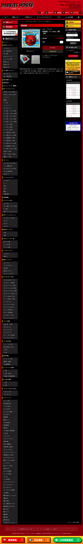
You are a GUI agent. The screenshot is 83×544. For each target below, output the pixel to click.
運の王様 (5, 268)
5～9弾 (5, 352)
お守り (5, 188)
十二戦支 (5, 433)
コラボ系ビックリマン (8, 70)
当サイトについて (11, 529)
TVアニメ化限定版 (8, 312)
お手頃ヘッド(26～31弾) (9, 94)
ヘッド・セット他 (7, 358)
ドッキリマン (6, 463)
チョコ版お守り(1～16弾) (9, 135)
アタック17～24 (7, 332)
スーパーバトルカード (8, 337)
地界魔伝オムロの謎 (8, 455)
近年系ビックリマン (8, 45)
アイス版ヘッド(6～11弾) (9, 119)
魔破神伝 (5, 514)
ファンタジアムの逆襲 (8, 490)
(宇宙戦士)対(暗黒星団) (9, 376)
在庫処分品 (6, 82)
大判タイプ (6, 174)
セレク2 (5, 223)
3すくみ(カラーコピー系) (9, 168)
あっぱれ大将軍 (7, 379)
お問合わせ (55, 529)
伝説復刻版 (6, 197)
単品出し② (6, 64)
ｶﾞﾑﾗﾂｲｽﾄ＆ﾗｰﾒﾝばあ (8, 276)
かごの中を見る (73, 56)
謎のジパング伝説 (7, 465)
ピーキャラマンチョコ (8, 482)
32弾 (4, 235)
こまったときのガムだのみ (9, 388)
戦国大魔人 (6, 441)
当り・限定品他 (7, 51)
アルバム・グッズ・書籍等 (9, 85)
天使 (4, 185)
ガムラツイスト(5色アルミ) (10, 293)
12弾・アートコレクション (10, 211)
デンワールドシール (8, 457)
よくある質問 (46, 529)
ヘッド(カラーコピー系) (9, 163)
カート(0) (74, 12)
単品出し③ (6, 67)
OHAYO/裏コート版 (8, 347)
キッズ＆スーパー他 (8, 315)
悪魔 (4, 191)
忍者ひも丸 (6, 468)
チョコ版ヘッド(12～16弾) (10, 113)
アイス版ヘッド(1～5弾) (9, 116)
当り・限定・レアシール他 (10, 206)
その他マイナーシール (8, 522)
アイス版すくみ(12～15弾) (10, 148)
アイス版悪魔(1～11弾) (9, 146)
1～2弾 (5, 382)
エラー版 (5, 102)
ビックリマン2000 (7, 200)
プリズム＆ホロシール (8, 280)
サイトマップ (64, 529)
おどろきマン (6, 414)
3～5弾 (5, 385)
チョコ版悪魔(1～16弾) (9, 137)
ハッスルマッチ (7, 301)
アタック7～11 (7, 327)
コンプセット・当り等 (8, 218)
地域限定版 (6, 194)
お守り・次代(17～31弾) (9, 154)
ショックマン (6, 436)
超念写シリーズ (7, 270)
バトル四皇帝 (6, 479)
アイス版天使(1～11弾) (9, 140)
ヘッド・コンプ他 (7, 344)
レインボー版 (6, 244)
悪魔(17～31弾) (7, 156)
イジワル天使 (6, 406)
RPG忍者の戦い (7, 403)
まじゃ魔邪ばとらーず (8, 503)
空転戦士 (5, 427)
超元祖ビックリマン (8, 229)
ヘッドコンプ (6, 105)
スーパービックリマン (8, 177)
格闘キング (6, 419)
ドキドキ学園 (6, 321)
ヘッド (5, 183)
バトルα (5, 476)
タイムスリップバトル (8, 452)
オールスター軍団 (7, 411)
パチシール (6, 160)
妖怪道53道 (6, 519)
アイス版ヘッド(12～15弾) (10, 121)
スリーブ (5, 42)
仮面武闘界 (6, 425)
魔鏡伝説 (5, 498)
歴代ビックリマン (7, 259)
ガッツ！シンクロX (8, 273)
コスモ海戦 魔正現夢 (8, 430)
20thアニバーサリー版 (8, 238)
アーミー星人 (6, 400)
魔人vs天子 (6, 509)
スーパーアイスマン (8, 438)
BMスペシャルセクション (9, 215)
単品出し (5, 256)
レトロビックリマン (8, 250)
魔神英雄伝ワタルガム (8, 506)
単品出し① (6, 61)
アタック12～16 (7, 329)
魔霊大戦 (5, 517)
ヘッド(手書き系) (7, 166)
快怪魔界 (5, 417)
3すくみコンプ (7, 108)
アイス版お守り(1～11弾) (9, 143)
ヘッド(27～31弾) (7, 129)
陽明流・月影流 (7, 361)
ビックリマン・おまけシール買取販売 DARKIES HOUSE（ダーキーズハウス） (42, 533)
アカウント (49, 12)
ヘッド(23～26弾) (7, 127)
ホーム (22, 21)
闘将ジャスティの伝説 (8, 460)
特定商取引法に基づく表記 (26, 529)
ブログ (41, 12)
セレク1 (5, 220)
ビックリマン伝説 (7, 59)
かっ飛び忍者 (6, 422)
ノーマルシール (7, 394)
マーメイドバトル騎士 (8, 367)
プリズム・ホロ (7, 391)
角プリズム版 (6, 241)
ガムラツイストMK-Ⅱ (8, 307)
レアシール (6, 97)
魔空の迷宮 (6, 500)
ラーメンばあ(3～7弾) (8, 296)
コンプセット (6, 48)
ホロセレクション (7, 56)
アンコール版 (6, 247)
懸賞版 (5, 100)
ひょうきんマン (7, 487)
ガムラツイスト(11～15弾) (10, 290)
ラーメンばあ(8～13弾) (9, 299)
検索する (73, 43)
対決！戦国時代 (7, 444)
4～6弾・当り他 (7, 373)
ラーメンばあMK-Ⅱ (8, 309)
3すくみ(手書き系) (8, 171)
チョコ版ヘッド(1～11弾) (9, 110)
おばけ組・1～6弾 (7, 324)
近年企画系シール (7, 79)
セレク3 (5, 226)
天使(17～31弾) (7, 151)
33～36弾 (5, 53)
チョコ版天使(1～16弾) (9, 132)
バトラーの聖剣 (7, 473)
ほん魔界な (6, 492)
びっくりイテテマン (8, 484)
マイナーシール (7, 397)
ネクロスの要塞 (7, 471)
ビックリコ (6, 262)
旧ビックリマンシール (8, 88)
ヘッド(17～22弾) (7, 124)
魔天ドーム (6, 511)
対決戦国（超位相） (8, 446)
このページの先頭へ (72, 522)
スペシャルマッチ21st (8, 304)
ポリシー (73, 529)
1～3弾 (5, 370)
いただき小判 (6, 409)
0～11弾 (5, 208)
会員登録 (57, 12)
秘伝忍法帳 (6, 355)
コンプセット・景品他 (8, 282)
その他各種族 (6, 364)
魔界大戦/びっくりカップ (9, 495)
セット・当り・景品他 (8, 335)
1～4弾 (5, 349)
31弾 (4, 232)
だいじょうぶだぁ (7, 449)
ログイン (65, 12)
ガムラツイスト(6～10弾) (9, 288)
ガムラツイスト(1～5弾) (9, 285)
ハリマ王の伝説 (7, 341)
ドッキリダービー (7, 265)
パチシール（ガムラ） (8, 318)
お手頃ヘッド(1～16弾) (9, 92)
